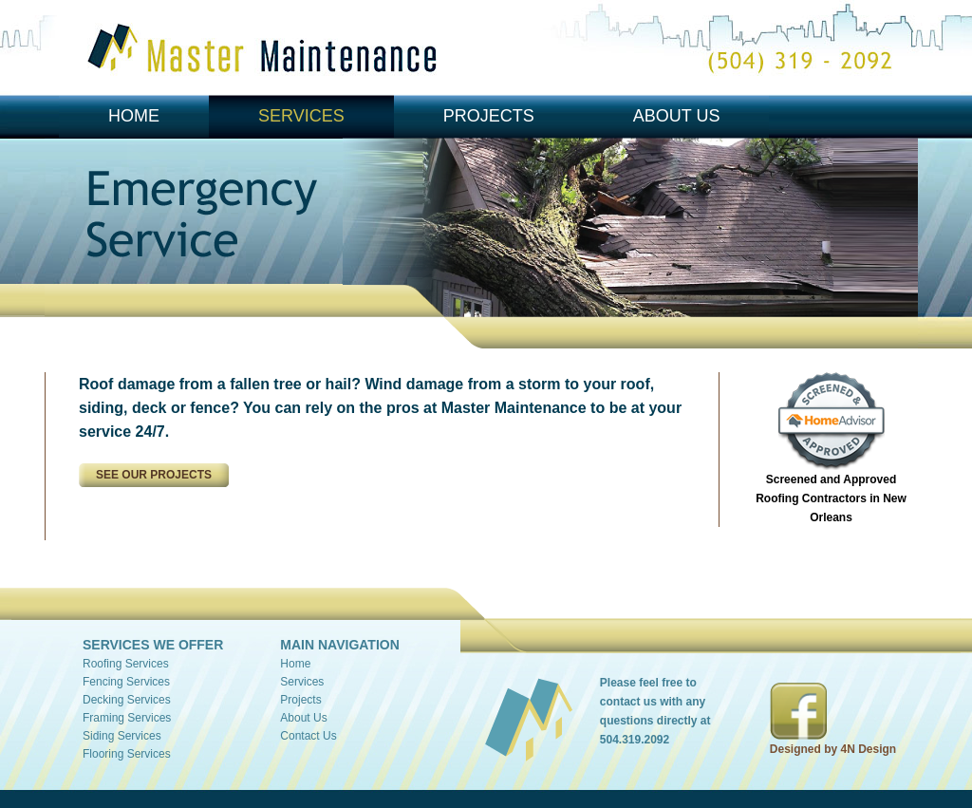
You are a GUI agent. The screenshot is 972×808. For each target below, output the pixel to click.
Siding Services (122, 735)
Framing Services (127, 717)
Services (301, 115)
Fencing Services (126, 681)
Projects (488, 115)
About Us (676, 115)
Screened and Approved (831, 498)
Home (133, 115)
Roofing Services (126, 663)
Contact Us (308, 735)
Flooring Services (127, 754)
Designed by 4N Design (833, 749)
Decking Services (127, 699)
